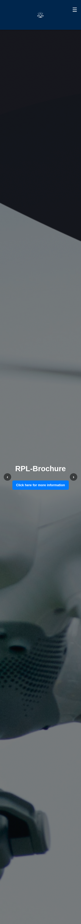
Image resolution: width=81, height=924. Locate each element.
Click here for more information (40, 485)
